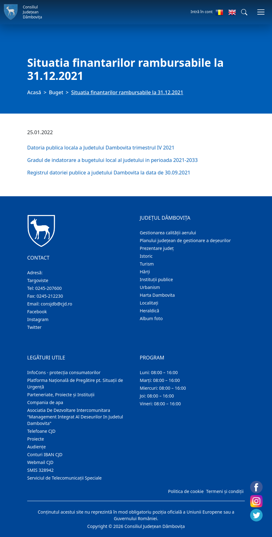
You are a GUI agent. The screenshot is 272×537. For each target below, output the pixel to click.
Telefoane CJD (41, 431)
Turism (147, 264)
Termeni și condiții (225, 491)
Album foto (151, 318)
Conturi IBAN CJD (45, 454)
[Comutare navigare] (261, 12)
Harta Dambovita (157, 295)
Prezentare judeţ (157, 248)
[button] (244, 12)
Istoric (146, 256)
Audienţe (36, 447)
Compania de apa (45, 402)
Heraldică (149, 311)
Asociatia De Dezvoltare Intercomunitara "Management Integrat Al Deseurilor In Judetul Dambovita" (75, 416)
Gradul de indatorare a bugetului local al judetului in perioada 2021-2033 (112, 160)
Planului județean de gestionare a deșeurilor (185, 240)
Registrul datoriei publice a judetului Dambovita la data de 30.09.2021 (109, 172)
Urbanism (150, 287)
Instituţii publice (156, 279)
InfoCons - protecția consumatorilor (64, 372)
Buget (56, 92)
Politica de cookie (186, 491)
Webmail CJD (40, 462)
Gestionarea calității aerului (168, 233)
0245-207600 (48, 288)
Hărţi (145, 272)
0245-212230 (50, 296)
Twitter (34, 327)
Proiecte (35, 439)
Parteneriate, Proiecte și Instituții (60, 395)
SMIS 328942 (40, 470)
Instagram (37, 319)
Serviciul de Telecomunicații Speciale (64, 478)
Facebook (37, 312)
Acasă (34, 92)
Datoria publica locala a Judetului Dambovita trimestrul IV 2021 (100, 147)
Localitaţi (149, 303)
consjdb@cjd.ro (56, 304)
